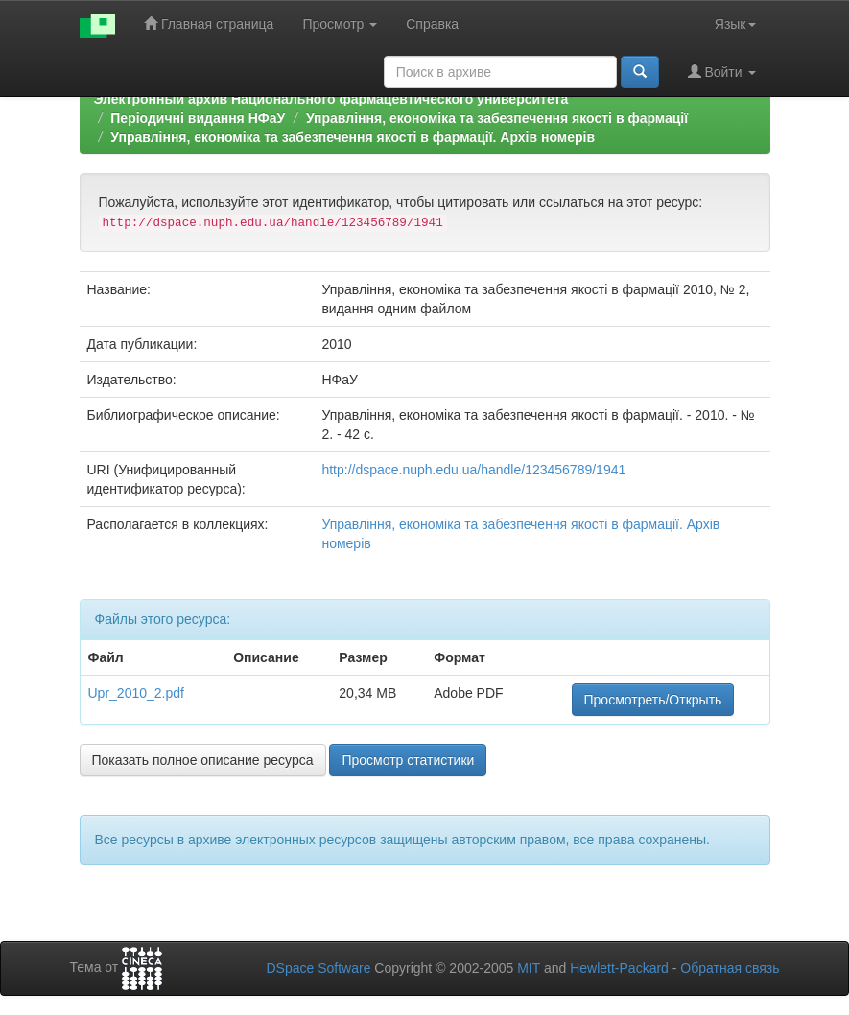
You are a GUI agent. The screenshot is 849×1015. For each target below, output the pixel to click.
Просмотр (339, 24)
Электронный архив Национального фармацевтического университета (331, 98)
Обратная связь (729, 968)
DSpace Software (318, 968)
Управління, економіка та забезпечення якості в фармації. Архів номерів (352, 137)
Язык (735, 24)
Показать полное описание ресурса (203, 760)
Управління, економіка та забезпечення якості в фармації (497, 118)
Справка (432, 24)
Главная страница (208, 23)
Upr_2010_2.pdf (136, 693)
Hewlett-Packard (619, 968)
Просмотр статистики (408, 760)
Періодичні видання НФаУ (197, 118)
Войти (722, 71)
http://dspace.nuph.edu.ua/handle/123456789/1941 (473, 469)
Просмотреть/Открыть (653, 699)
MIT (528, 968)
